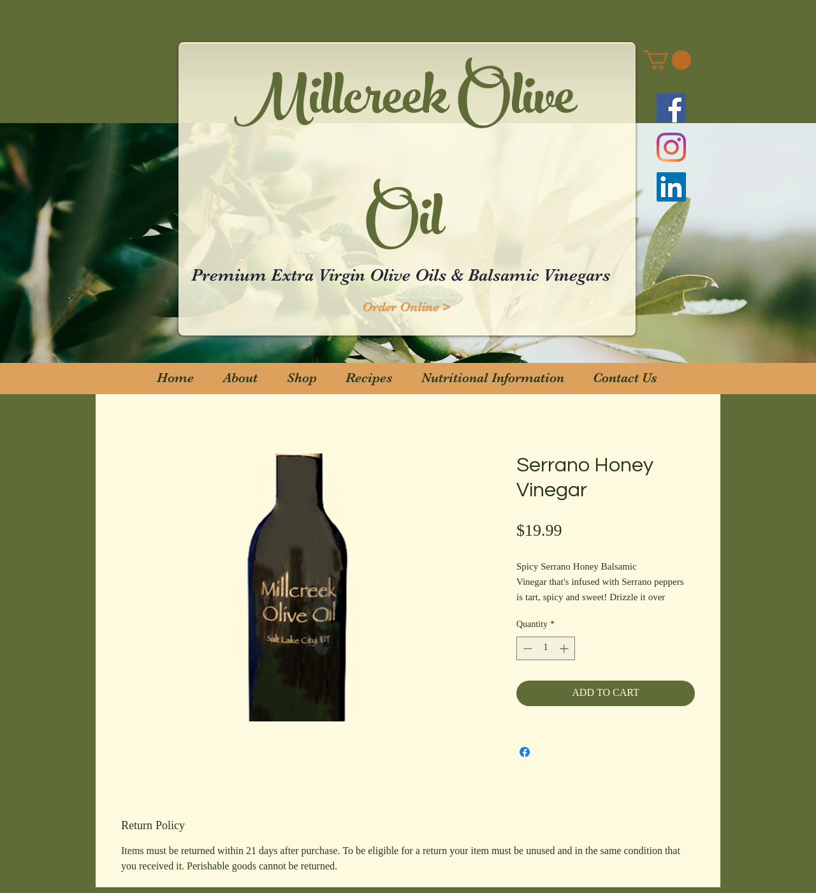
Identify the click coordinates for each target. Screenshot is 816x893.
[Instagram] (671, 147)
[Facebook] (671, 107)
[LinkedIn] (671, 187)
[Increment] (565, 648)
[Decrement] (526, 648)
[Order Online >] (406, 307)
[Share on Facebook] (524, 752)
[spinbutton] (545, 648)
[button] (667, 60)
